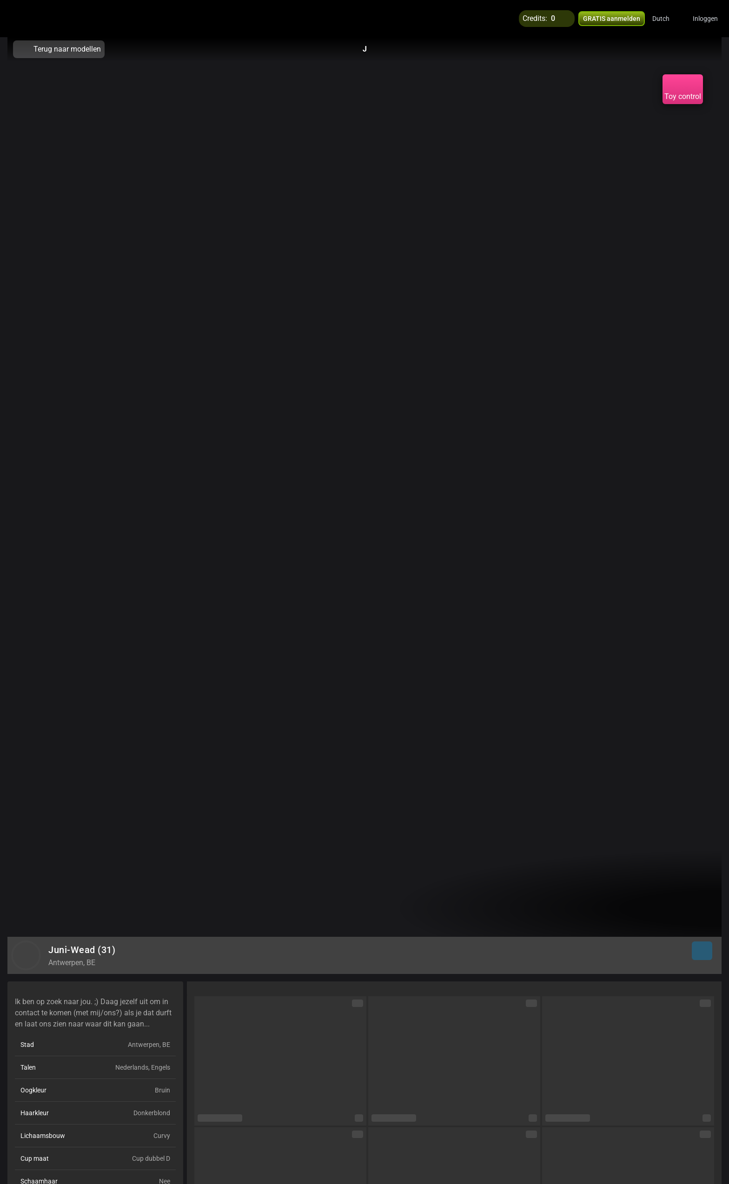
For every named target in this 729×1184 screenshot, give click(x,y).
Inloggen (705, 18)
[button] (667, 18)
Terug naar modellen (59, 49)
